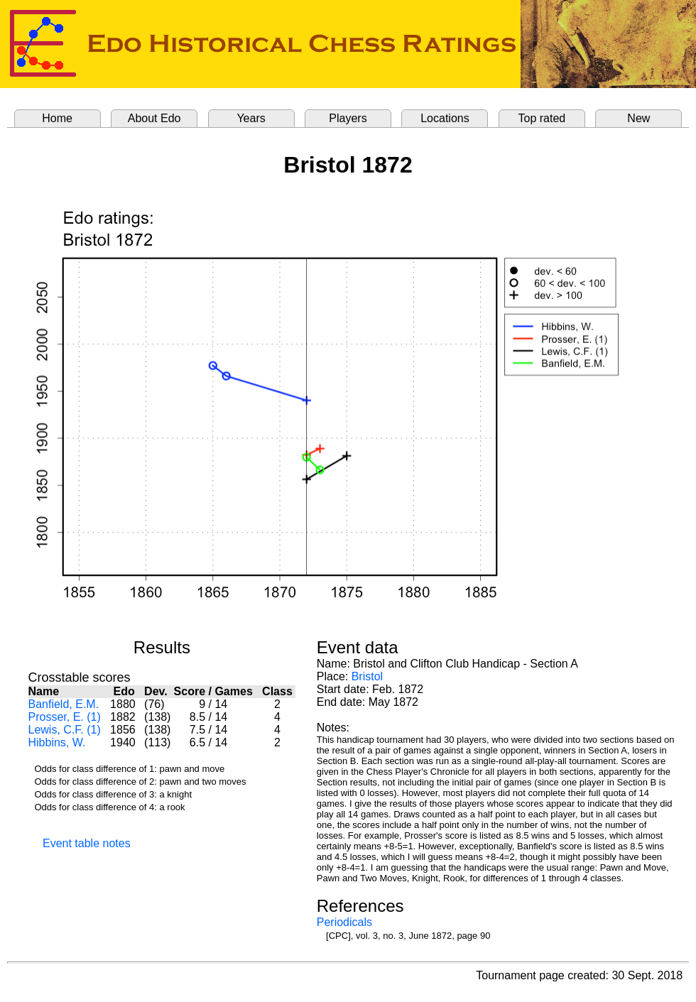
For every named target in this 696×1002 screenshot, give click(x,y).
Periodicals (344, 922)
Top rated (542, 118)
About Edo (154, 118)
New (638, 118)
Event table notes (87, 843)
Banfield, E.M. (63, 704)
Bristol (367, 676)
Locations (444, 118)
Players (347, 118)
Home (57, 118)
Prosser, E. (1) (64, 717)
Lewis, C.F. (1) (64, 730)
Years (250, 118)
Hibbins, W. (57, 742)
